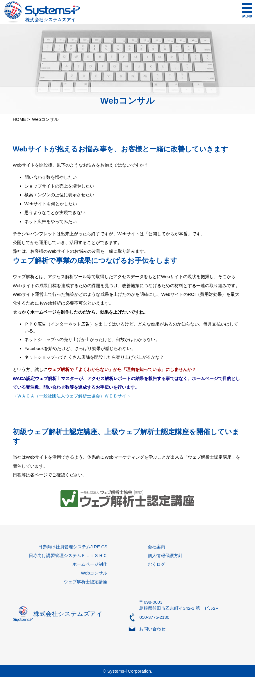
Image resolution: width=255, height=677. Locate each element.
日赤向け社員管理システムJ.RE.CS (72, 546)
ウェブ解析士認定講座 (85, 581)
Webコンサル (94, 572)
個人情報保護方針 (165, 555)
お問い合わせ (152, 628)
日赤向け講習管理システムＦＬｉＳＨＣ (68, 555)
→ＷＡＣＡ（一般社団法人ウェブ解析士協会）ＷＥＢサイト (72, 395)
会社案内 (156, 546)
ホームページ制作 (89, 564)
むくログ (156, 564)
